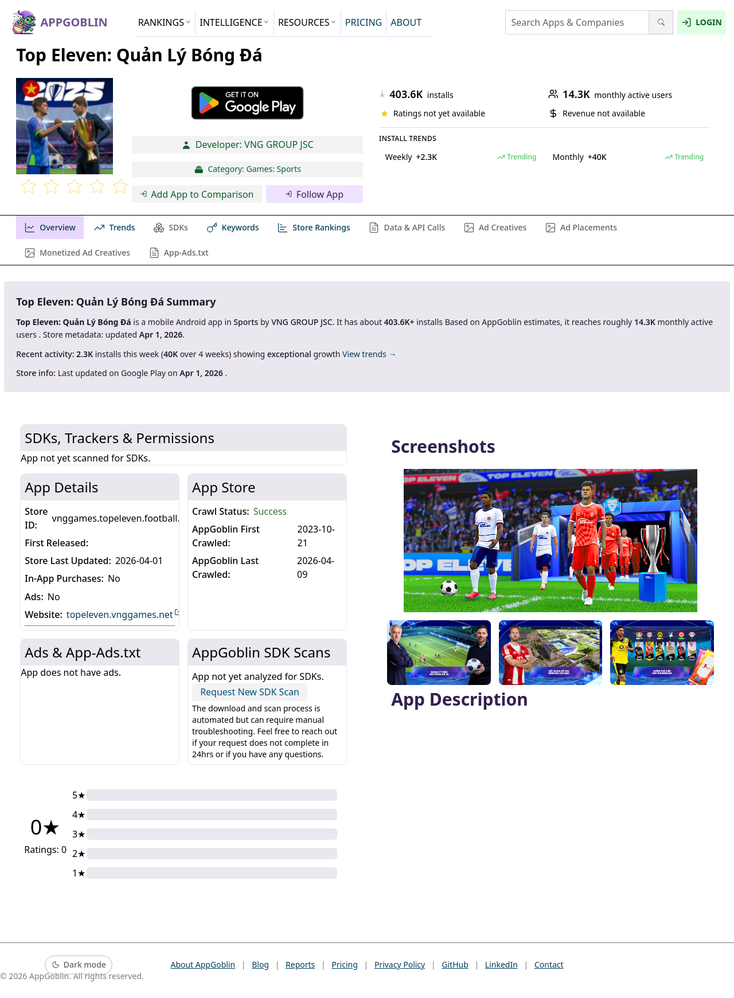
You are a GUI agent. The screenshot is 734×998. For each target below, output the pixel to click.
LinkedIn (501, 964)
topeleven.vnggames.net (124, 614)
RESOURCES (307, 22)
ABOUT (406, 22)
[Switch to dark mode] (78, 965)
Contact (549, 964)
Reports (300, 964)
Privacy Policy (399, 964)
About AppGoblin (202, 964)
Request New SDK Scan (249, 692)
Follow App (314, 194)
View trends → (369, 354)
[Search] (661, 22)
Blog (260, 964)
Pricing (344, 964)
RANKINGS (165, 22)
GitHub (455, 964)
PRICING (363, 22)
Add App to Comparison (197, 194)
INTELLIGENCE (235, 22)
